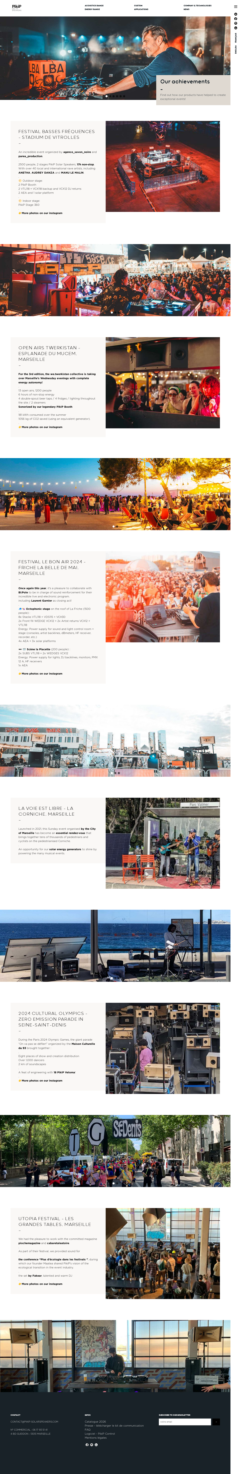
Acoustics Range (94, 6)
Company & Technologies (198, 6)
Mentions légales (96, 1437)
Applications (141, 9)
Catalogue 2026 (95, 1421)
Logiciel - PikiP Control (100, 1433)
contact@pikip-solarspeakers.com (34, 1421)
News (186, 9)
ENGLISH (236, 49)
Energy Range (92, 9)
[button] (106, 96)
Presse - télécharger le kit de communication (114, 1425)
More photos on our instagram (42, 213)
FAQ (88, 1429)
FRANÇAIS (236, 38)
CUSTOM (138, 6)
